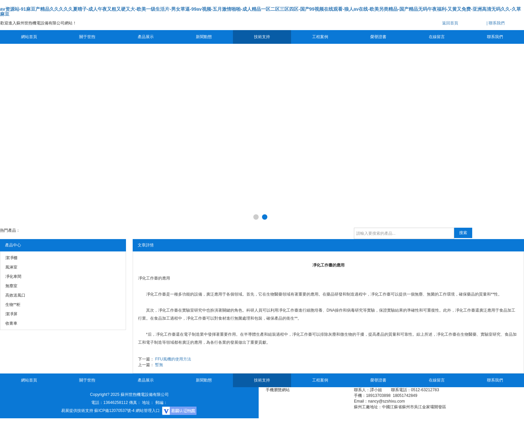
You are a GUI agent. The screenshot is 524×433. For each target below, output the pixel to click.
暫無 (159, 364)
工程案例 (320, 36)
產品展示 (146, 36)
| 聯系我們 (496, 23)
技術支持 (262, 36)
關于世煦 (87, 36)
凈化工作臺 (148, 278)
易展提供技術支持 (77, 410)
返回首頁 (450, 23)
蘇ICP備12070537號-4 (114, 410)
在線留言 (437, 36)
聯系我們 (495, 36)
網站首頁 (29, 36)
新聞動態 (204, 36)
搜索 (463, 232)
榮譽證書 (378, 36)
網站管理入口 (148, 410)
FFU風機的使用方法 (173, 359)
